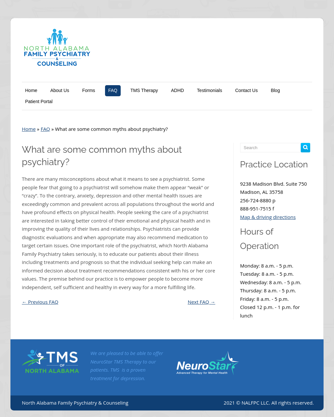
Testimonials (209, 90)
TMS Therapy (144, 90)
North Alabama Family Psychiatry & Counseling (75, 402)
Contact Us (246, 90)
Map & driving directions (268, 217)
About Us (59, 90)
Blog (275, 90)
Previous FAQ (40, 302)
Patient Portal (39, 101)
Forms (88, 90)
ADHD (177, 90)
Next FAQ (201, 302)
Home (31, 90)
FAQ (112, 90)
